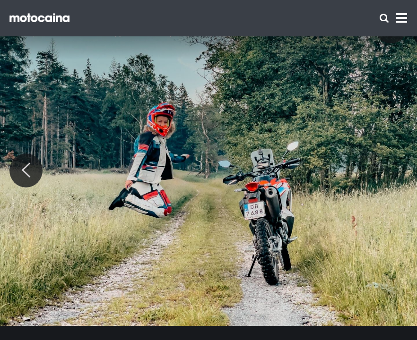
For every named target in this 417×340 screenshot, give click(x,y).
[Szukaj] (384, 18)
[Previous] (26, 170)
